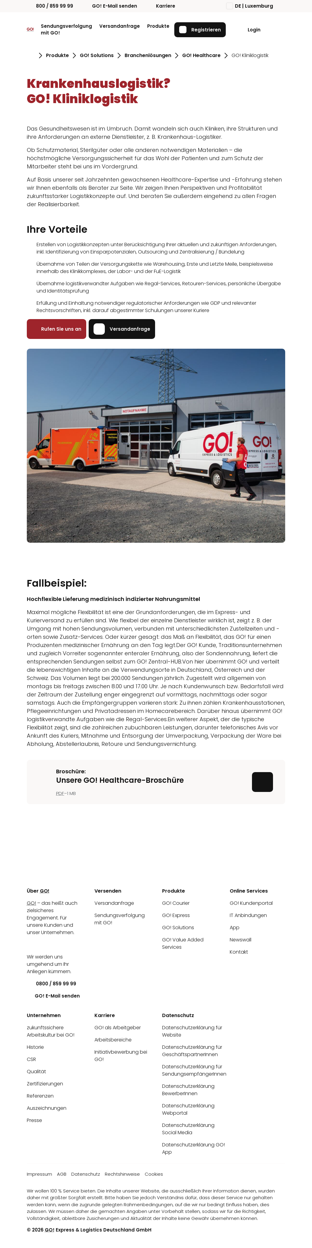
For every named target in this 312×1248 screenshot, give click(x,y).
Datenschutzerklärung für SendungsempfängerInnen (194, 1070)
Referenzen (40, 1095)
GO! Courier (176, 903)
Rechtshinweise (122, 1174)
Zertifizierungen (45, 1083)
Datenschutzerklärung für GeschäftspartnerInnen (192, 1051)
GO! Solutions (178, 927)
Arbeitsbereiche (113, 1039)
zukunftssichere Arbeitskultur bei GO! (50, 1031)
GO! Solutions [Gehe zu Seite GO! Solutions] (97, 55)
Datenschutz (85, 1174)
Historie (35, 1047)
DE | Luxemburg (250, 5)
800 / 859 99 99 (50, 6)
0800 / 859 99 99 (51, 983)
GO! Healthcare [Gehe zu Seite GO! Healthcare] (201, 55)
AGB (61, 1174)
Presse (34, 1120)
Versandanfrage (119, 26)
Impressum (39, 1174)
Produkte (158, 26)
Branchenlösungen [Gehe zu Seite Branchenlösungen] (148, 55)
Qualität (36, 1071)
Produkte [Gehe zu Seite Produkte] (57, 55)
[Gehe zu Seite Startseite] (31, 55)
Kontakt (239, 951)
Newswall (240, 939)
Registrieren (200, 29)
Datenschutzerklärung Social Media (188, 1129)
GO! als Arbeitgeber (117, 1027)
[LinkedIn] (31, 944)
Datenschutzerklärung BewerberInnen (188, 1090)
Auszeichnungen (46, 1108)
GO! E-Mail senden (110, 6)
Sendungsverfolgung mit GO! (66, 29)
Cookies (154, 1174)
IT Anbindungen (248, 915)
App (234, 927)
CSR (31, 1059)
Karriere (161, 6)
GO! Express (176, 915)
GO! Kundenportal (251, 903)
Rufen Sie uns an (56, 329)
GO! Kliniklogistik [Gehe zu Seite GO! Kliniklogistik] (250, 55)
